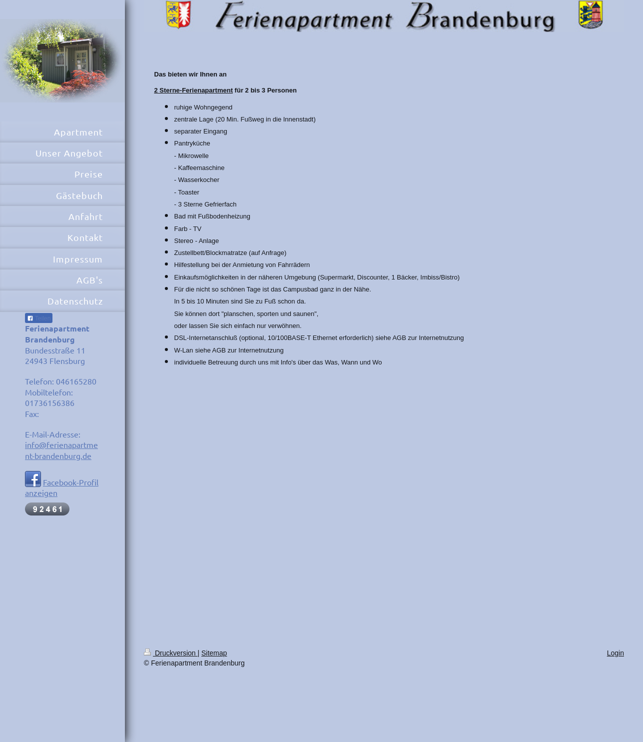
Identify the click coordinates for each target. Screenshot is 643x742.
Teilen (38, 318)
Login (615, 653)
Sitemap (214, 653)
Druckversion (170, 653)
